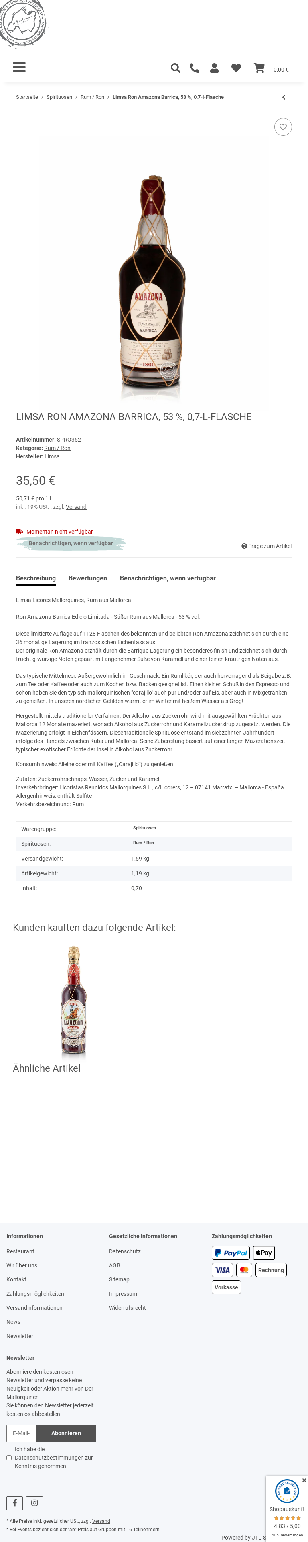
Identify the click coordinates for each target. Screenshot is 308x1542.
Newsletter (19, 1336)
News (13, 1322)
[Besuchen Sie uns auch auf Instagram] (34, 1503)
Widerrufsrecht (127, 1308)
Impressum (123, 1294)
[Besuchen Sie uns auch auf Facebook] (14, 1503)
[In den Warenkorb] (22, 113)
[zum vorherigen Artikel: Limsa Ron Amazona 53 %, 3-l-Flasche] (284, 97)
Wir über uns (21, 1265)
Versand (76, 507)
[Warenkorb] (271, 68)
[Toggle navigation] (19, 67)
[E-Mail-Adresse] (21, 1433)
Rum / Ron (57, 448)
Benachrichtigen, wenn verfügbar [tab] (168, 578)
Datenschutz (125, 1251)
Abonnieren (66, 1433)
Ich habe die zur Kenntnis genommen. (54, 1457)
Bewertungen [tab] (88, 578)
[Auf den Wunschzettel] (283, 127)
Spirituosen (144, 828)
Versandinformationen (34, 1308)
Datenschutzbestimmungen (49, 1457)
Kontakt (16, 1279)
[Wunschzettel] (236, 68)
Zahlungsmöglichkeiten (35, 1294)
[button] (214, 68)
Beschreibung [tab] (36, 578)
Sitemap (119, 1279)
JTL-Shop (264, 1537)
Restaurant (20, 1251)
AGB (114, 1265)
